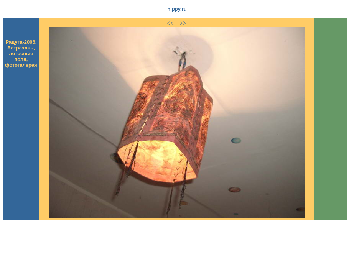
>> (182, 23)
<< (169, 23)
